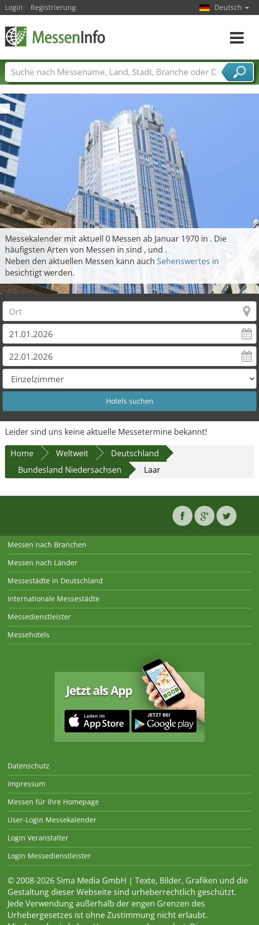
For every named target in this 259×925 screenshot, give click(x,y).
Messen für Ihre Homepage (53, 801)
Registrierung (53, 7)
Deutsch (231, 7)
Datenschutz (29, 765)
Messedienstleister (39, 616)
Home (22, 453)
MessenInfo (55, 36)
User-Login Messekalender (52, 819)
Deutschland (135, 453)
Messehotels (29, 634)
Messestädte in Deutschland (55, 580)
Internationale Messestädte (54, 598)
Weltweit (72, 453)
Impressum (27, 783)
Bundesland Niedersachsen (70, 469)
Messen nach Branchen (47, 544)
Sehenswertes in (188, 261)
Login (14, 7)
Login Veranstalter (38, 837)
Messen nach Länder (43, 562)
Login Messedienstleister (49, 855)
